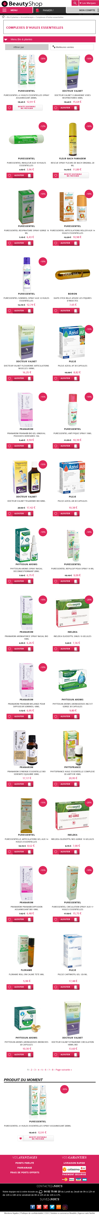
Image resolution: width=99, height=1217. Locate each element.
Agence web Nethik (86, 1213)
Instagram (66, 1207)
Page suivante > (64, 1069)
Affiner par (18, 47)
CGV (47, 1213)
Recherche (75, 3)
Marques (88, 3)
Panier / (48, 10)
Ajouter (65, 108)
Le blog (59, 1207)
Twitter (53, 1207)
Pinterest (46, 1207)
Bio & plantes (12, 17)
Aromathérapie (27, 17)
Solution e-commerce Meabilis (63, 1213)
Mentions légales (11, 1213)
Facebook (33, 1207)
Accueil (3, 16)
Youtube (40, 1207)
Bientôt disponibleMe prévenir (27, 107)
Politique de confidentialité (31, 1213)
